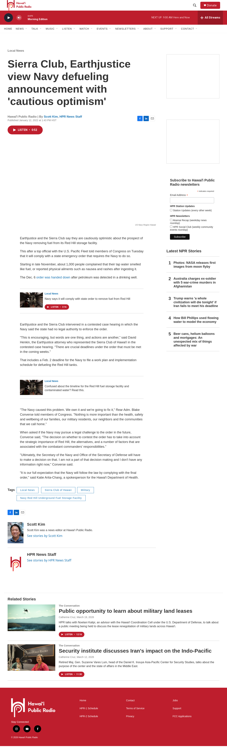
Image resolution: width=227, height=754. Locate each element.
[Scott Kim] (15, 540)
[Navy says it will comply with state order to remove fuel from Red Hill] (31, 307)
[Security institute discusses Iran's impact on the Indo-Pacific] (31, 665)
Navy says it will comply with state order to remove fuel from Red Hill (87, 306)
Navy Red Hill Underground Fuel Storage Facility (51, 505)
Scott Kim (51, 124)
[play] (8, 26)
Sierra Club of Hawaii (58, 498)
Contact (130, 708)
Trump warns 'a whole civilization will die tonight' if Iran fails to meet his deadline (196, 310)
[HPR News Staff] (15, 570)
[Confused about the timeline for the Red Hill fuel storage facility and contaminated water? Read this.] (31, 395)
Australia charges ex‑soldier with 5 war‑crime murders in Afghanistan (195, 290)
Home (8, 36)
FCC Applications (182, 724)
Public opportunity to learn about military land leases (125, 619)
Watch (84, 36)
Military (85, 498)
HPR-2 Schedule (89, 724)
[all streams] (210, 26)
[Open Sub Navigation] (26, 36)
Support (177, 716)
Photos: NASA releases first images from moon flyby (195, 272)
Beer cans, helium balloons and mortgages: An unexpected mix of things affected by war (194, 347)
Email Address (179, 203)
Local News (16, 58)
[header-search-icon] (196, 9)
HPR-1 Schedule (89, 716)
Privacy (130, 724)
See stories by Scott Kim (44, 544)
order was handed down (53, 285)
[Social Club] (193, 149)
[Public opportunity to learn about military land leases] (31, 625)
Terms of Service (135, 716)
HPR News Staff (70, 124)
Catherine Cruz (67, 625)
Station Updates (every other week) (192, 218)
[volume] (19, 26)
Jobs (175, 708)
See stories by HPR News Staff (49, 568)
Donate (213, 9)
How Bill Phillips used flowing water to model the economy (196, 328)
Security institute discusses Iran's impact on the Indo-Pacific (135, 659)
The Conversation (69, 613)
